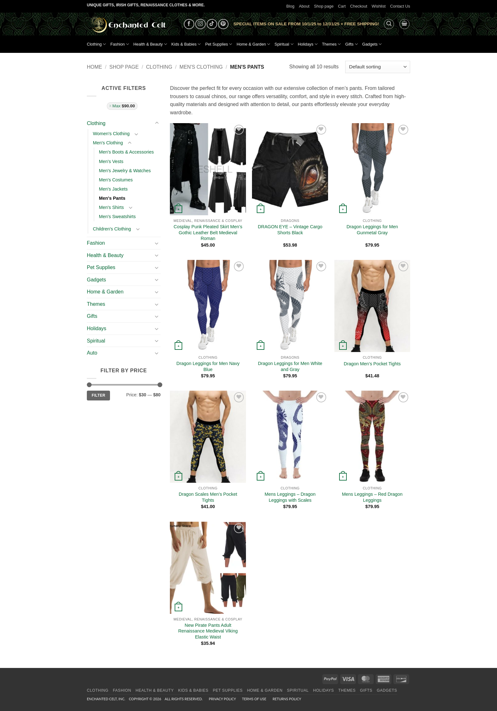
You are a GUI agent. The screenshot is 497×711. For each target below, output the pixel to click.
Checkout (358, 6)
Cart (341, 6)
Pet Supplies (218, 44)
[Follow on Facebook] (189, 24)
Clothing (96, 44)
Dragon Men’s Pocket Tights (372, 363)
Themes (331, 44)
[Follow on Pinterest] (223, 24)
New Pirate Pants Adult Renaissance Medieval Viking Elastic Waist (208, 631)
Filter (98, 395)
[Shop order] (377, 67)
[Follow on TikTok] (212, 24)
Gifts (351, 44)
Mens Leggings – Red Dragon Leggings (372, 497)
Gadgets (372, 44)
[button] (389, 24)
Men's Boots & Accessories (126, 151)
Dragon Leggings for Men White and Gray (290, 366)
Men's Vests (111, 161)
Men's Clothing (201, 67)
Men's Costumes (116, 179)
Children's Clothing (112, 228)
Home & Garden (253, 44)
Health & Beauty (150, 44)
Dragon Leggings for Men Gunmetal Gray (372, 229)
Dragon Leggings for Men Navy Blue (207, 366)
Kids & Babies (186, 44)
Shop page (323, 6)
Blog (290, 6)
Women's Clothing (111, 133)
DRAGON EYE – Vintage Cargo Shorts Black (290, 229)
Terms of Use (254, 699)
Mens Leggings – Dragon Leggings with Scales (290, 497)
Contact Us (400, 6)
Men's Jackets (113, 189)
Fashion (119, 44)
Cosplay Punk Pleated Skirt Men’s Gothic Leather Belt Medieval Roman (208, 232)
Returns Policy (287, 699)
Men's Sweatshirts (117, 216)
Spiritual (283, 44)
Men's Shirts (111, 207)
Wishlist (379, 6)
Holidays (308, 44)
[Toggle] (157, 123)
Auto (92, 353)
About (304, 6)
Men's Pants (112, 198)
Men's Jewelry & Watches (125, 170)
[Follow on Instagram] (200, 24)
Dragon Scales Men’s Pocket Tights (208, 497)
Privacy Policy (222, 699)
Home (94, 67)
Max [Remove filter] (124, 106)
